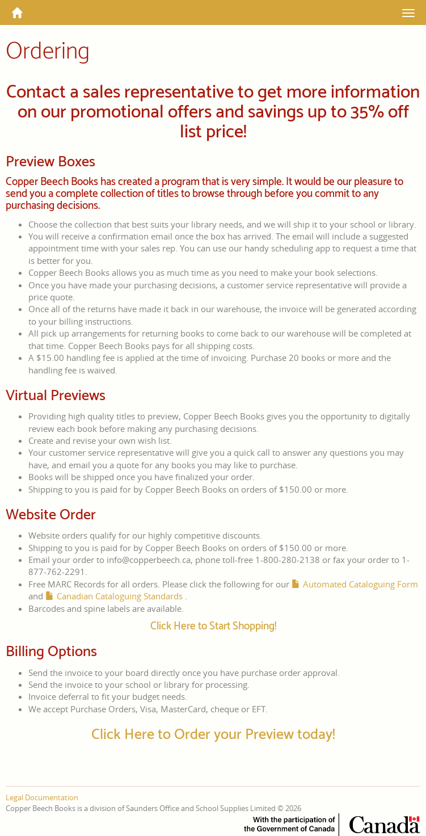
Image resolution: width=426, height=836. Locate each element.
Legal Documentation (42, 797)
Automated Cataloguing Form (360, 584)
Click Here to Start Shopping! (213, 626)
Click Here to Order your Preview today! (213, 734)
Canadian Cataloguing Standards (120, 596)
